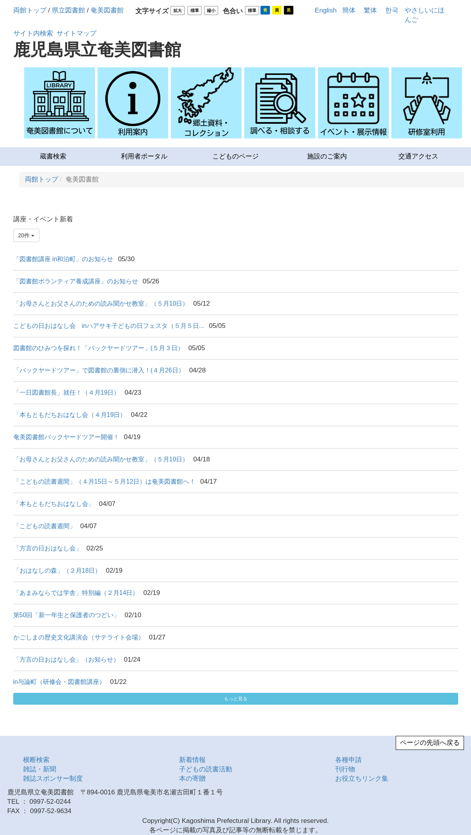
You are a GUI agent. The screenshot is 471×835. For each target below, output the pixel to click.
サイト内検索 (33, 33)
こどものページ (235, 156)
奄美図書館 (107, 10)
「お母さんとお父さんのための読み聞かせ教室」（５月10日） (101, 303)
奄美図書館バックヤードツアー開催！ (66, 437)
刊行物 (345, 769)
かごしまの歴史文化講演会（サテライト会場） (78, 637)
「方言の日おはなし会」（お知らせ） (66, 659)
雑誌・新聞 (39, 769)
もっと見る (235, 698)
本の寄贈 (192, 778)
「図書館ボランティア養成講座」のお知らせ (75, 281)
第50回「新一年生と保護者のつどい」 (66, 615)
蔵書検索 (53, 156)
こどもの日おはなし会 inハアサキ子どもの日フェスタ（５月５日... (108, 325)
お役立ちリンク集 (361, 778)
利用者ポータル (144, 156)
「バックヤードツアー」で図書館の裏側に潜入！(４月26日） (99, 370)
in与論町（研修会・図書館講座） (59, 681)
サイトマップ (76, 33)
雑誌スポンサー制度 (53, 778)
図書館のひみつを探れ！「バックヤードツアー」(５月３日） (98, 348)
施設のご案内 (327, 156)
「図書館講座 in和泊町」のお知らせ (63, 259)
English (326, 10)
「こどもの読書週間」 (44, 526)
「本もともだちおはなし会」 (53, 503)
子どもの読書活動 (205, 769)
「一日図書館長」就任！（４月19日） (66, 392)
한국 (391, 10)
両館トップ (29, 10)
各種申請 (348, 760)
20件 (26, 235)
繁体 (370, 10)
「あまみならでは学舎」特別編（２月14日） (76, 592)
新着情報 (192, 760)
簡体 (348, 10)
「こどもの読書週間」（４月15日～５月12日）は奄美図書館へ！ (104, 481)
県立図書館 (68, 10)
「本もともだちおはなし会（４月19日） (69, 414)
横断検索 (36, 760)
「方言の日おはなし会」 (47, 548)
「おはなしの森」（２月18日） (57, 570)
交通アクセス (418, 156)
